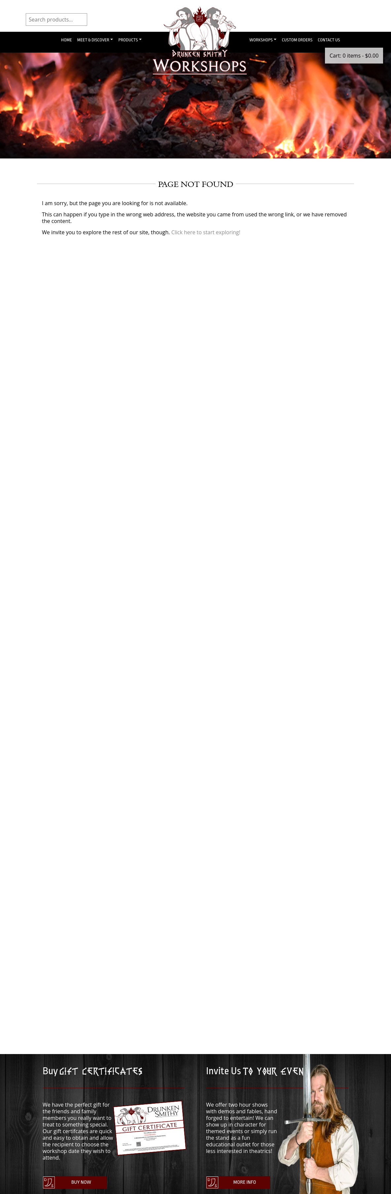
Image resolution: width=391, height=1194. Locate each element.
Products (128, 39)
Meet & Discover (93, 39)
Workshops (261, 39)
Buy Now (81, 1182)
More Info (244, 1182)
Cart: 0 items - (354, 55)
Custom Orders (297, 39)
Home (66, 39)
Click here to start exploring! (205, 232)
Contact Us (329, 39)
